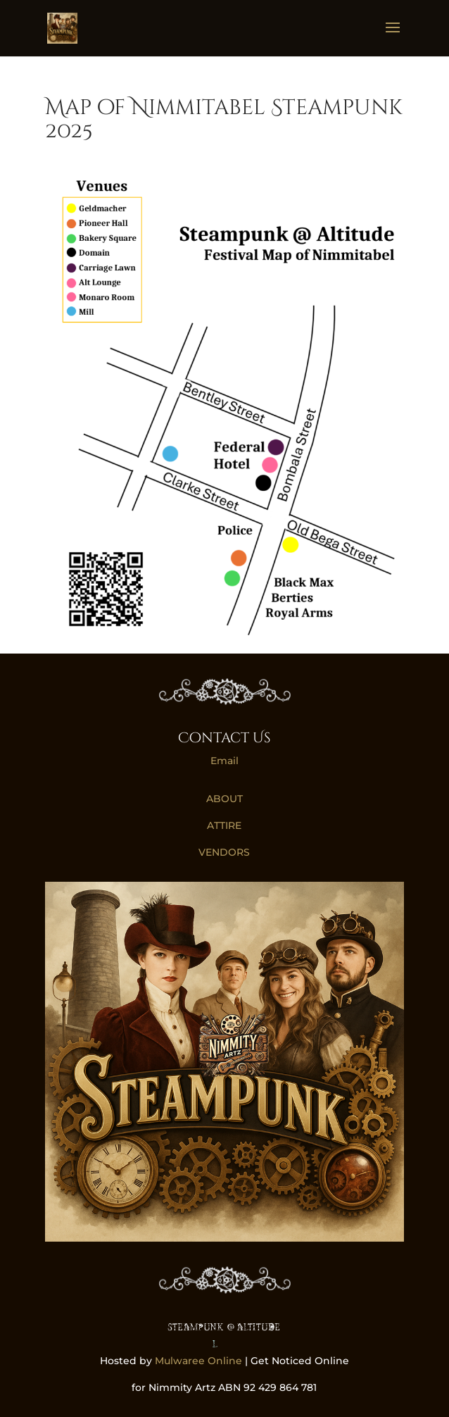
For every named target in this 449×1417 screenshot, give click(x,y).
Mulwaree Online (198, 1360)
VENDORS (224, 852)
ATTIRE (224, 825)
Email (224, 760)
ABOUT (224, 798)
